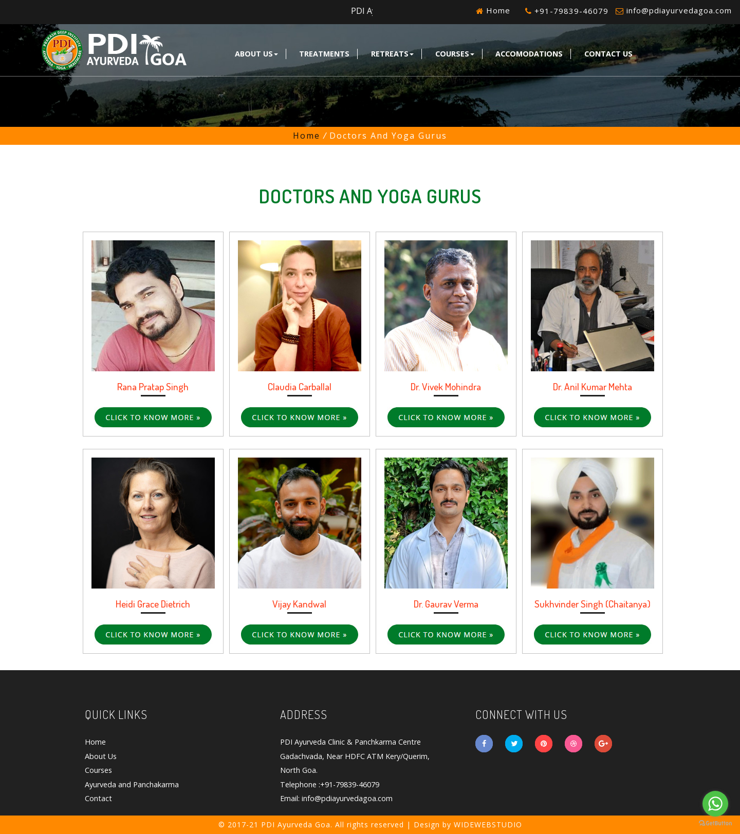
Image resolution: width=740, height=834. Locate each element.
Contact (98, 798)
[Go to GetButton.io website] (715, 823)
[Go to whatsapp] (715, 804)
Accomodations (529, 54)
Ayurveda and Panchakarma (132, 784)
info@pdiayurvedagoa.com (679, 10)
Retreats (392, 54)
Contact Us (608, 54)
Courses (454, 54)
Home (497, 10)
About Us (256, 54)
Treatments (324, 54)
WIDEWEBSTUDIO (488, 824)
